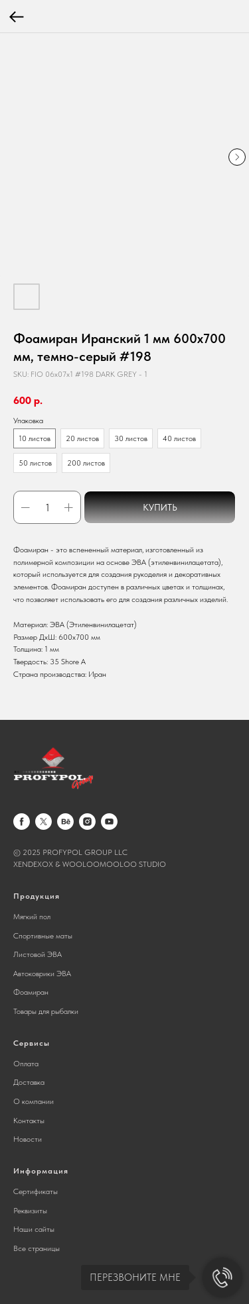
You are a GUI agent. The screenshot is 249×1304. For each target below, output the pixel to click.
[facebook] (21, 821)
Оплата (26, 1063)
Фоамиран (30, 992)
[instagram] (87, 821)
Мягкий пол (31, 916)
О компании (33, 1101)
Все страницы (36, 1248)
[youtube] (109, 821)
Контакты (28, 1120)
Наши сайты (33, 1229)
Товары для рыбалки (45, 1011)
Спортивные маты (42, 935)
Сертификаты (35, 1191)
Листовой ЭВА (37, 954)
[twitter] (43, 821)
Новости (27, 1139)
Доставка (28, 1082)
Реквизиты (30, 1210)
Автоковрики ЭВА (42, 973)
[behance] (65, 821)
